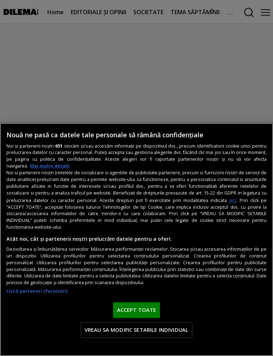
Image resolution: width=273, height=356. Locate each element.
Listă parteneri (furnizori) (37, 291)
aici (232, 200)
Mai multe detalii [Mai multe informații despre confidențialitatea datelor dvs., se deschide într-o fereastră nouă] (50, 166)
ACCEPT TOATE (136, 309)
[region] (136, 239)
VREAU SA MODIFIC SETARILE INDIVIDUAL (136, 329)
